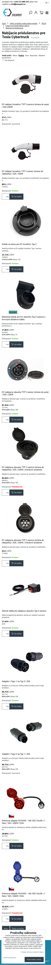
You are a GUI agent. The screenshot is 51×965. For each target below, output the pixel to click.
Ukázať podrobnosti (9, 957)
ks (6, 196)
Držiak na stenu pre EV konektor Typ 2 (19, 244)
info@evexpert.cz (18, 4)
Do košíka (16, 196)
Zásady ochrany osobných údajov (32, 952)
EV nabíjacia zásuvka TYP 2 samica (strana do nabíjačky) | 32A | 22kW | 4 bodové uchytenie (23, 468)
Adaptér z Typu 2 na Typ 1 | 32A (16, 754)
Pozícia (21, 55)
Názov (15, 55)
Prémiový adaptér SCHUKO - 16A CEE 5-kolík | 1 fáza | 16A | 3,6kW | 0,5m (23, 821)
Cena (27, 55)
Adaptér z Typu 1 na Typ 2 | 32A (16, 681)
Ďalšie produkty (18, 928)
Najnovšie (33, 55)
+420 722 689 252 (21, 1)
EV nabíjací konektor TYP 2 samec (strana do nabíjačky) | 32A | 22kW (22, 172)
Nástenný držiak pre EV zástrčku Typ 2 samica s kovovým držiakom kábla (23, 318)
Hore (6, 928)
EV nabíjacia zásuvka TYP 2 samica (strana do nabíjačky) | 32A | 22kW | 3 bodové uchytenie (23, 541)
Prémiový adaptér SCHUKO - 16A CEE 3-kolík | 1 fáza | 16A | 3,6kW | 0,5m (23, 894)
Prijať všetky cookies (34, 959)
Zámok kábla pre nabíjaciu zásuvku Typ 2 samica (24, 611)
